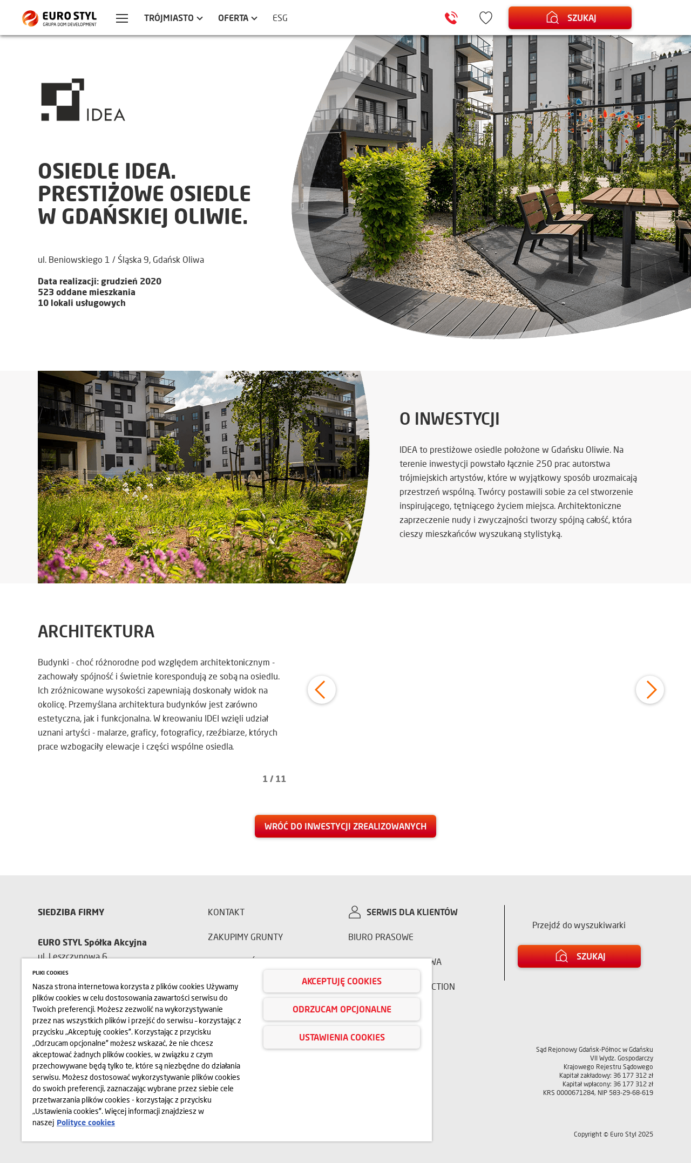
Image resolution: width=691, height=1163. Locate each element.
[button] (322, 690)
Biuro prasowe (381, 936)
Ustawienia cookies (342, 1037)
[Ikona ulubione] (485, 17)
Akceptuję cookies (342, 981)
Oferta (233, 17)
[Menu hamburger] (122, 19)
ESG (280, 17)
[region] (227, 1049)
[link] (345, 826)
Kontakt (226, 912)
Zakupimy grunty (245, 936)
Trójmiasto (169, 17)
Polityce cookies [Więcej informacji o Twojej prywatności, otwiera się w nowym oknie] (86, 1122)
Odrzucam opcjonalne (342, 1009)
